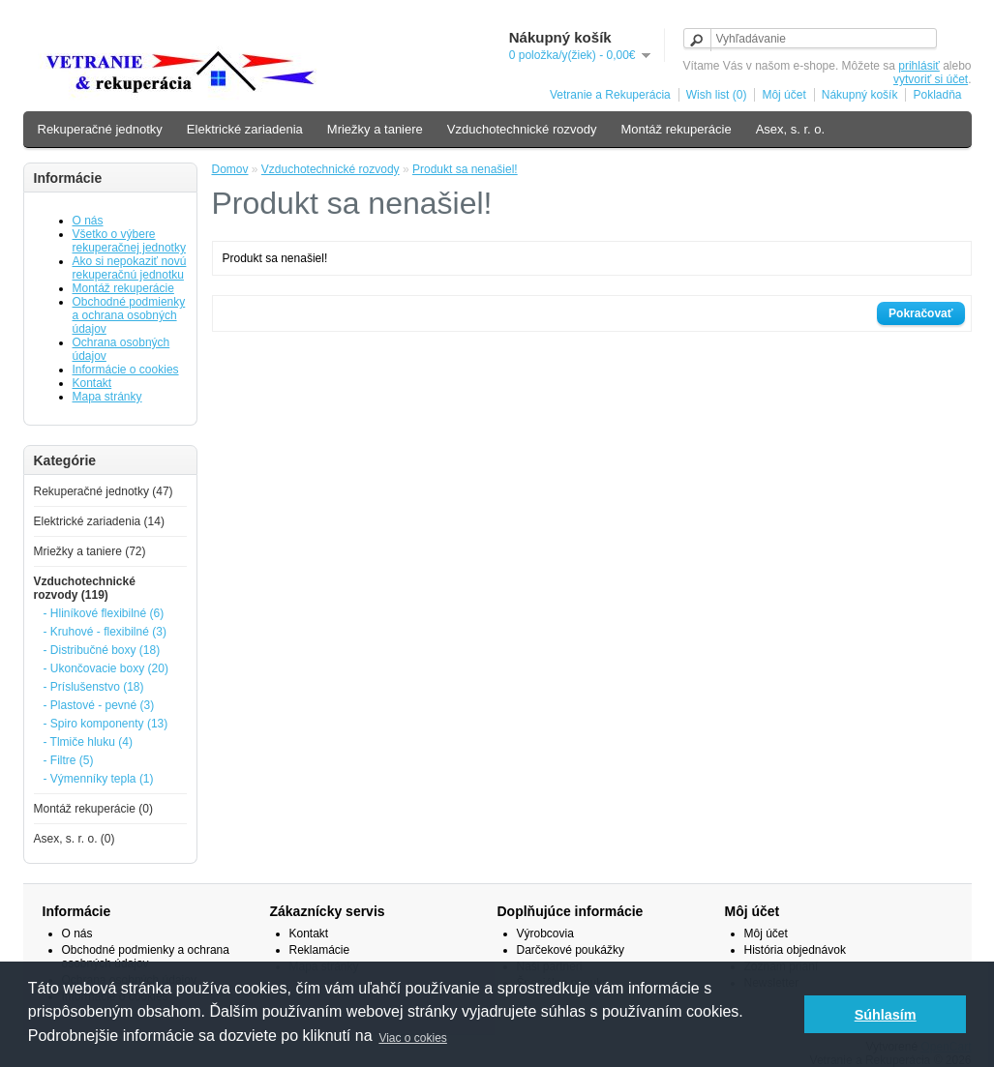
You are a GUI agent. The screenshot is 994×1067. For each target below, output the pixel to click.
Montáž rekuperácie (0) (93, 808)
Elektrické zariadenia (245, 129)
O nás (88, 220)
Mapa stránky (107, 396)
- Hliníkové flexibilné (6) (104, 613)
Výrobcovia (545, 933)
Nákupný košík (860, 95)
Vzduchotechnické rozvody (522, 129)
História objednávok (795, 950)
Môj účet (783, 95)
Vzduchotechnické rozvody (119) (85, 588)
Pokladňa (937, 95)
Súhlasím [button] (886, 1015)
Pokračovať (920, 313)
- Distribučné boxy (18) (102, 650)
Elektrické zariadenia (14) (99, 521)
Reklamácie (319, 950)
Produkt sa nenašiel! (465, 169)
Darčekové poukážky (570, 950)
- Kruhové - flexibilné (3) (105, 631)
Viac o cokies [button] (412, 1038)
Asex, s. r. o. (791, 129)
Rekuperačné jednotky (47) (103, 491)
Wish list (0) (716, 95)
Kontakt (92, 383)
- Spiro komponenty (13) (106, 723)
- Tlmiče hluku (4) (88, 742)
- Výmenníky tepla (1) (99, 778)
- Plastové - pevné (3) (99, 705)
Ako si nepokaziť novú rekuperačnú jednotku (130, 268)
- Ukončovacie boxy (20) (106, 668)
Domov (230, 169)
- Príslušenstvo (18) (94, 687)
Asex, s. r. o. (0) (74, 838)
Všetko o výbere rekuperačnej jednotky (129, 240)
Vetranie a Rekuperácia (610, 95)
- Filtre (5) (69, 760)
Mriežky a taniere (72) (90, 551)
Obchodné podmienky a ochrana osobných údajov (129, 315)
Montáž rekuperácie (675, 129)
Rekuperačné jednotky (100, 129)
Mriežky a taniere (375, 129)
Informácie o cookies (126, 369)
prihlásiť (919, 66)
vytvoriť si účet (930, 79)
